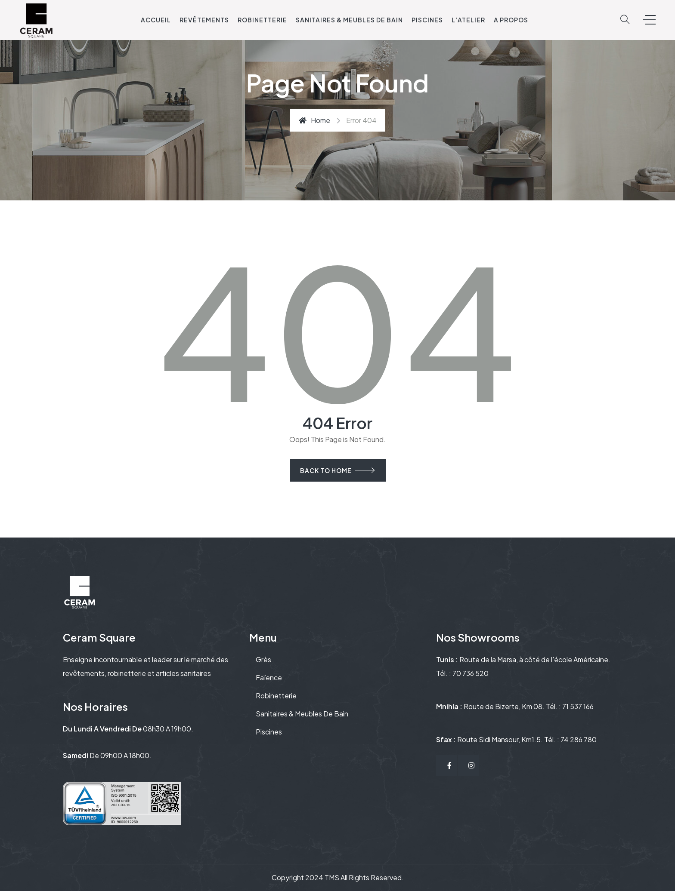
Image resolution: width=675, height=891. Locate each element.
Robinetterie (262, 20)
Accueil (156, 20)
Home (314, 120)
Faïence (269, 677)
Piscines (427, 20)
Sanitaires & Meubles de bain (349, 20)
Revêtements (204, 20)
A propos (511, 20)
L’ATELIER (468, 20)
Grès (263, 659)
